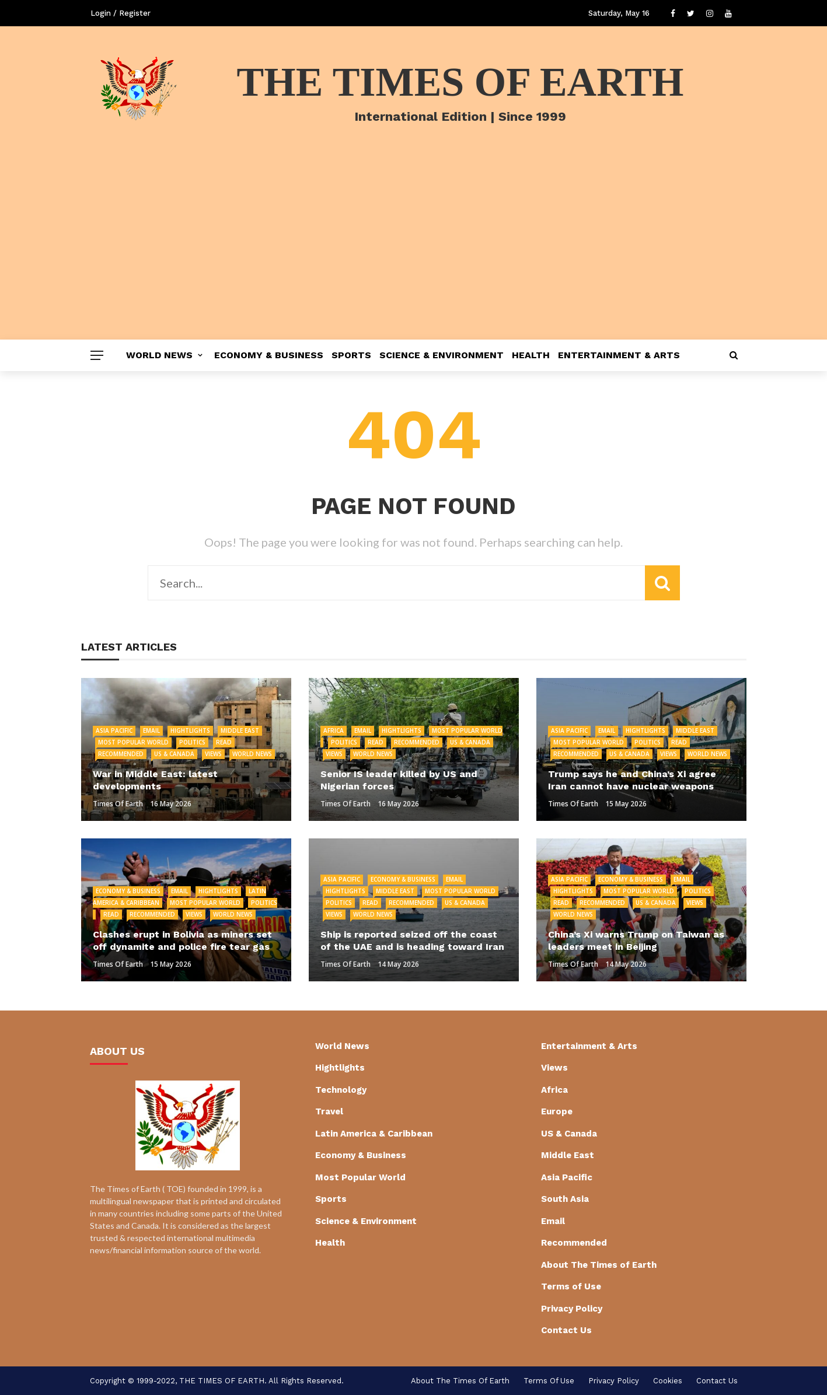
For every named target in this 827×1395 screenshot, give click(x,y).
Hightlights (190, 730)
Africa (333, 730)
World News (159, 355)
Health (531, 355)
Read (224, 742)
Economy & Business (268, 355)
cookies (667, 1380)
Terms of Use (571, 1286)
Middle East (240, 730)
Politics (192, 742)
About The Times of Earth (599, 1265)
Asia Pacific (114, 730)
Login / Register (120, 13)
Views (213, 754)
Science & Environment (441, 355)
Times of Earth (118, 804)
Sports (351, 355)
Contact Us (566, 1330)
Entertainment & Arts (619, 355)
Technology (341, 1090)
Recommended (121, 754)
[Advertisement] (414, 252)
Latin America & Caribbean (373, 1133)
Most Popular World (133, 742)
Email (151, 730)
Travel (329, 1111)
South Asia (565, 1199)
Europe (557, 1111)
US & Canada (174, 754)
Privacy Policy (571, 1308)
